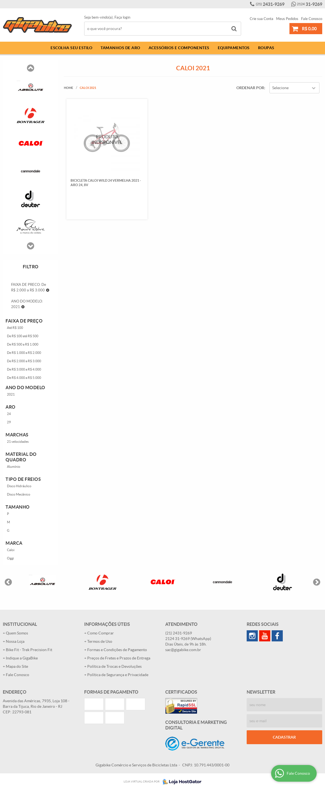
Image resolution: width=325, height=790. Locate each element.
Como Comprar (100, 633)
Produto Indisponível (107, 139)
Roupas (266, 48)
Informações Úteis (107, 624)
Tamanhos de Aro (120, 48)
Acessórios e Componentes (179, 48)
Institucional (20, 624)
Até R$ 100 (15, 327)
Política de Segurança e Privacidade (117, 674)
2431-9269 (270, 4)
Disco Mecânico (18, 494)
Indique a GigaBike (22, 658)
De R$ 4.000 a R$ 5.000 (24, 377)
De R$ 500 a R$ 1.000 (22, 344)
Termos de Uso (99, 641)
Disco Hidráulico (19, 486)
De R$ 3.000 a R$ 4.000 (24, 369)
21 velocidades (18, 441)
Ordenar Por (250, 88)
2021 (11, 394)
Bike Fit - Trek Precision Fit (29, 650)
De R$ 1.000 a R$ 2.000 (24, 352)
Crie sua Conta (261, 19)
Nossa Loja (15, 641)
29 (9, 422)
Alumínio (13, 466)
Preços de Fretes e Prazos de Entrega (118, 658)
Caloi (10, 550)
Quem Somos (17, 633)
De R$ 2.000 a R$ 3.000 (24, 361)
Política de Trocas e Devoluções (114, 666)
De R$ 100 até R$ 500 (22, 336)
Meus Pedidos (287, 19)
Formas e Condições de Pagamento (117, 650)
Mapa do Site (17, 666)
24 (9, 414)
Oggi (10, 558)
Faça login (122, 17)
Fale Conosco (311, 19)
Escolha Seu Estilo (71, 48)
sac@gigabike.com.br (183, 650)
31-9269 (309, 4)
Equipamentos (234, 48)
